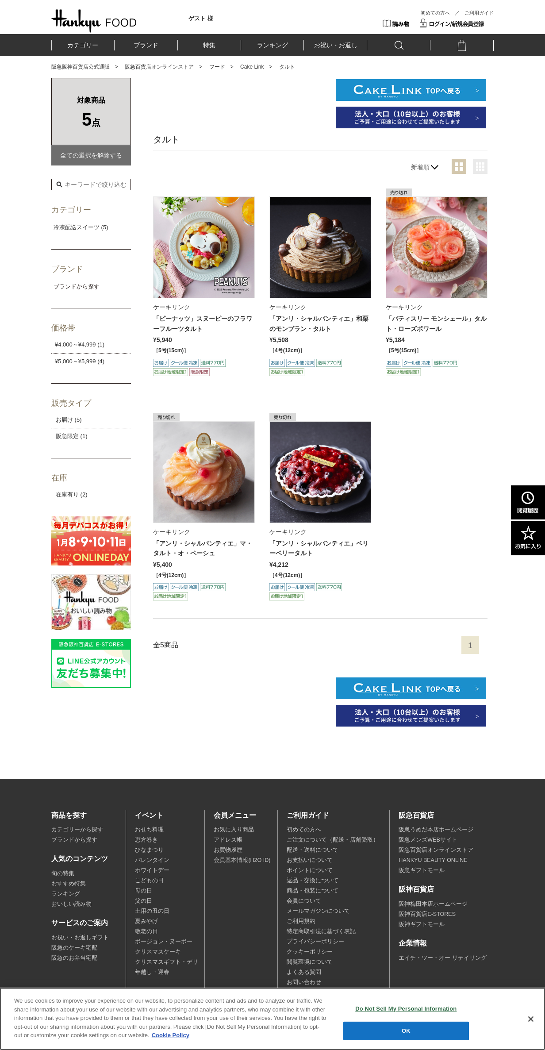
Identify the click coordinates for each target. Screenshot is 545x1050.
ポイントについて (310, 870)
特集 (209, 45)
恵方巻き (146, 840)
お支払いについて (310, 860)
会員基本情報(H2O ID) (242, 860)
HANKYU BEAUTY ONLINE (433, 860)
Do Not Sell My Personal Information (406, 1008)
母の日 (143, 891)
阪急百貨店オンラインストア (159, 67)
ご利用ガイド (479, 12)
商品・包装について (312, 891)
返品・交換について (312, 880)
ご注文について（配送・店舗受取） (333, 840)
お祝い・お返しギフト (80, 938)
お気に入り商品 (234, 830)
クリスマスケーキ (158, 952)
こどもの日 (149, 880)
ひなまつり (149, 850)
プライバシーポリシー (315, 941)
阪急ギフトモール (422, 870)
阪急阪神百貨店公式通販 (80, 67)
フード (217, 67)
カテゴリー (82, 45)
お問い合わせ (304, 982)
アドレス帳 (228, 840)
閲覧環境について (310, 962)
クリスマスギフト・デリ (166, 962)
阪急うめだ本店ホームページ (436, 830)
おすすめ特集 (68, 884)
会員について (304, 901)
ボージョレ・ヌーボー (163, 941)
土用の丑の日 (152, 911)
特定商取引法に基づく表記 (321, 931)
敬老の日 (146, 931)
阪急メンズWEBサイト (428, 840)
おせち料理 (149, 830)
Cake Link (252, 67)
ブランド (146, 45)
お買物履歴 (228, 850)
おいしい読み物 (71, 904)
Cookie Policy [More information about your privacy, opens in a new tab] (170, 1035)
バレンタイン (152, 860)
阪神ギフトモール (422, 924)
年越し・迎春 (152, 972)
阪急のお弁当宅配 (74, 958)
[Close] (531, 1019)
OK (406, 1030)
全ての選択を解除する (91, 155)
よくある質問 (304, 972)
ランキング (272, 45)
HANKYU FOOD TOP (94, 21)
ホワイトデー (152, 870)
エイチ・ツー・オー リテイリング (442, 958)
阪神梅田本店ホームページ (433, 904)
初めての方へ (435, 12)
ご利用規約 (301, 921)
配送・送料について (312, 850)
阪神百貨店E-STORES (427, 914)
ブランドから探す (74, 840)
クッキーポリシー (310, 952)
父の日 (143, 901)
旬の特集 (62, 873)
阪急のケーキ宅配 (74, 948)
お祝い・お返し (335, 45)
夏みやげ (146, 921)
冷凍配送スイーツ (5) (81, 227)
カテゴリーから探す (77, 830)
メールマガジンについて (318, 911)
